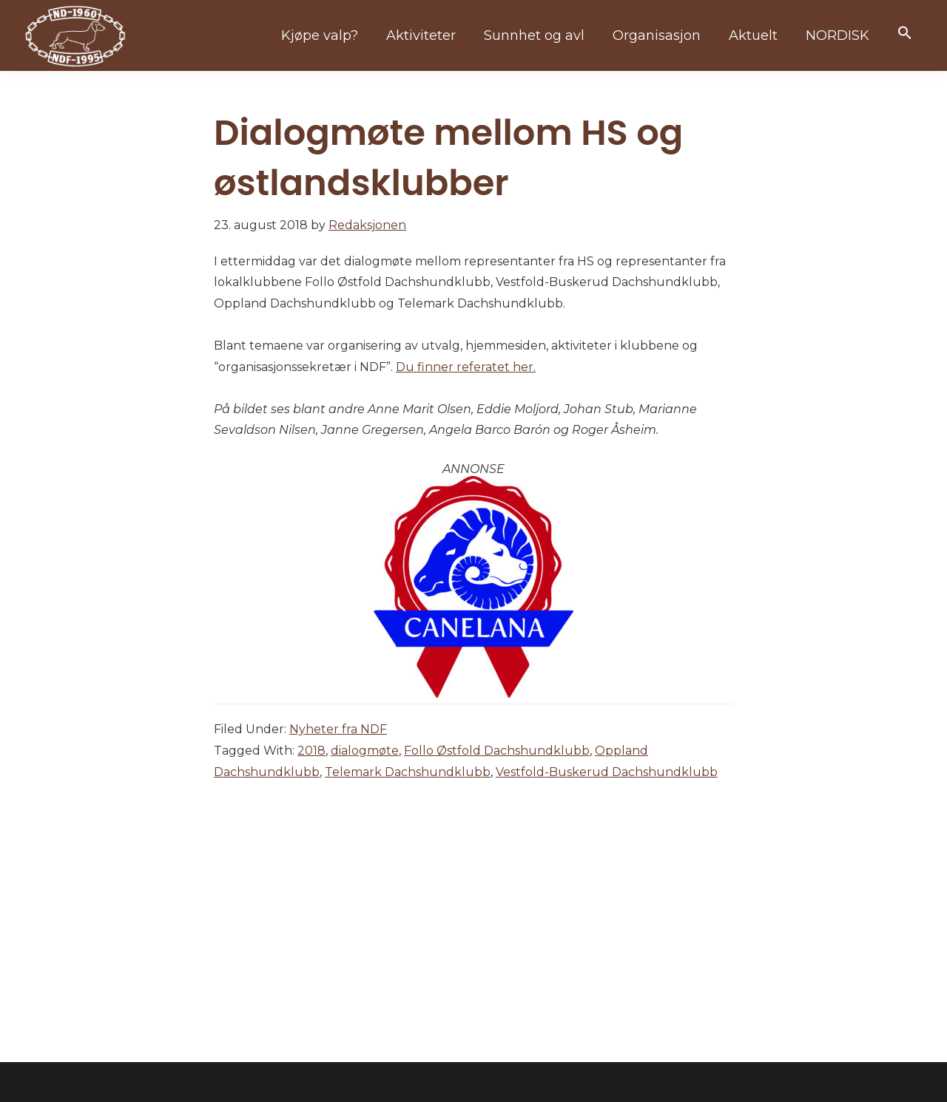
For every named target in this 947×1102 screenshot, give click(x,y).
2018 (311, 751)
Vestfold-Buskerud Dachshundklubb (607, 772)
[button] (905, 33)
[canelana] (473, 483)
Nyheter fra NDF (338, 729)
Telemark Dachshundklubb (408, 772)
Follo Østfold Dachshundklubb (497, 751)
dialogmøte (365, 751)
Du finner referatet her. (466, 367)
